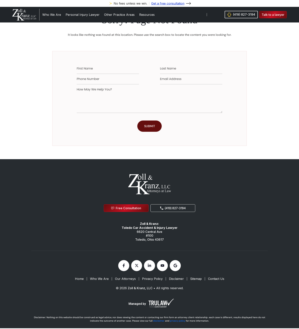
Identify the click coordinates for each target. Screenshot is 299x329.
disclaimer (159, 321)
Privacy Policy (152, 279)
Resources (147, 14)
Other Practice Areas (119, 14)
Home (79, 279)
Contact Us (216, 279)
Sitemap (196, 279)
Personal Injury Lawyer (83, 14)
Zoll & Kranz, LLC (140, 289)
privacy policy (177, 321)
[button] (273, 14)
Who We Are (51, 14)
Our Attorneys (125, 279)
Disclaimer (176, 279)
